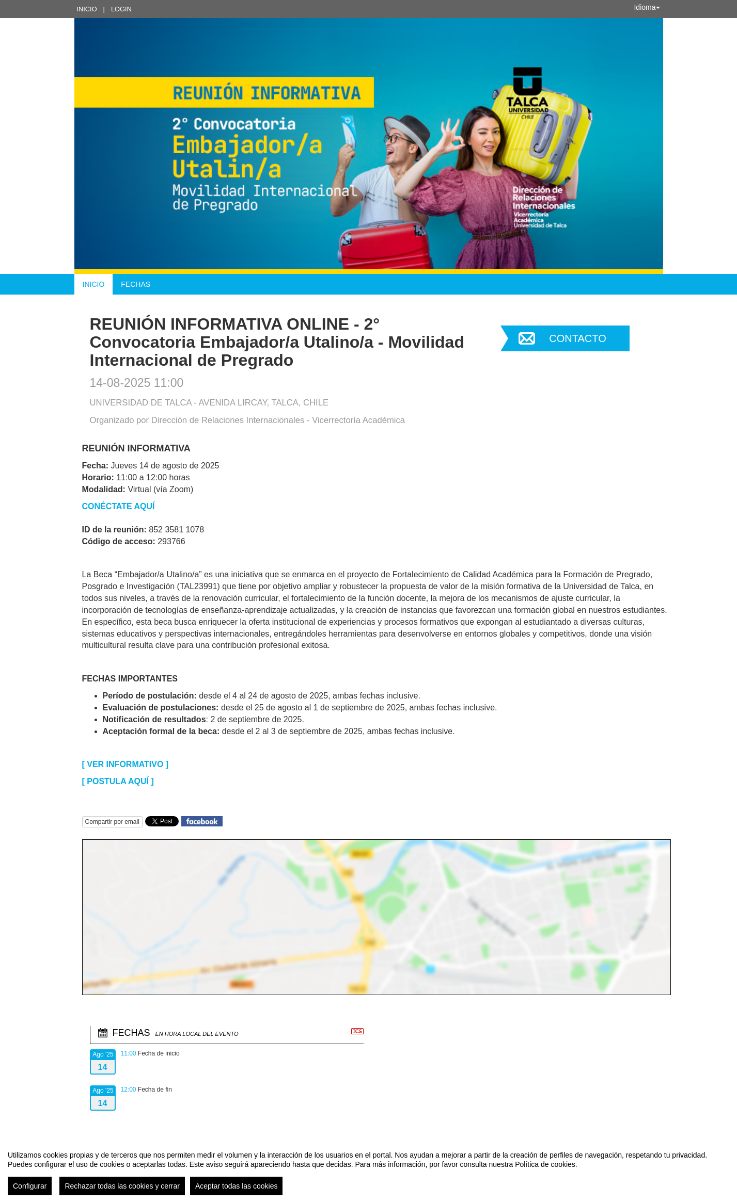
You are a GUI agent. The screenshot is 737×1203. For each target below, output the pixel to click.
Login (121, 9)
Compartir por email (112, 821)
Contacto (577, 338)
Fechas (135, 284)
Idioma (647, 7)
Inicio (87, 9)
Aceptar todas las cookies (236, 1186)
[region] (368, 1169)
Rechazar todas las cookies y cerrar (122, 1186)
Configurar (29, 1186)
